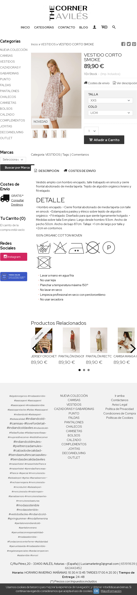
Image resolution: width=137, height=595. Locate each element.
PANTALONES (9, 91)
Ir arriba (119, 396)
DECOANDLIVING (11, 132)
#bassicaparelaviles (17, 409)
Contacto (66, 27)
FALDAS (5, 85)
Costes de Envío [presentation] (79, 171)
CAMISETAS (8, 103)
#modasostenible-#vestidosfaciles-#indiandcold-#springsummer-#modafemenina (28, 514)
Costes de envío (96, 83)
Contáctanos (119, 400)
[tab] (46, 171)
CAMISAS (6, 56)
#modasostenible (27, 505)
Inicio (25, 27)
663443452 (73, 568)
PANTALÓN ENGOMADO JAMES (80, 356)
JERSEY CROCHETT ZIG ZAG (51, 356)
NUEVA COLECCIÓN (13, 50)
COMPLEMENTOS (12, 120)
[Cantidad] (91, 131)
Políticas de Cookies (119, 418)
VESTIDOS (7, 62)
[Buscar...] (114, 27)
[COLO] (110, 113)
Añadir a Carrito (104, 140)
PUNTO (5, 79)
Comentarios (80, 155)
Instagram (12, 257)
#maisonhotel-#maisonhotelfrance (27, 463)
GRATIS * (17, 196)
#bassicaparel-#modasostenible (28, 405)
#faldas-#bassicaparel (37, 409)
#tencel (34, 555)
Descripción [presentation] (46, 171)
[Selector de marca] (13, 159)
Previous (35, 348)
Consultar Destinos (17, 202)
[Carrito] (104, 27)
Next (133, 348)
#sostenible (23, 555)
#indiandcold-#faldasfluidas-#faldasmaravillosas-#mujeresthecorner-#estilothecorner (28, 432)
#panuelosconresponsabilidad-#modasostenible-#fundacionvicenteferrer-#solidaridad (27, 537)
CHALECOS (8, 97)
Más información (111, 591)
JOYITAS (6, 126)
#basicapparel (34, 400)
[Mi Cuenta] (94, 27)
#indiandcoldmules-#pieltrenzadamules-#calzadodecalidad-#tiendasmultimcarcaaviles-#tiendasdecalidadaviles (27, 450)
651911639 (128, 564)
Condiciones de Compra (119, 413)
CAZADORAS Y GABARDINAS (10, 70)
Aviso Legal (119, 405)
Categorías (44, 27)
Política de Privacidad (119, 409)
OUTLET (6, 138)
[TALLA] (110, 100)
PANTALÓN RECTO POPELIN (105, 356)
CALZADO (7, 115)
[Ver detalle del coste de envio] (5, 199)
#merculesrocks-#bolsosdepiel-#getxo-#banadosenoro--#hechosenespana (27, 478)
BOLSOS (6, 109)
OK (96, 591)
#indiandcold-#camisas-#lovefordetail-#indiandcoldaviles (26, 423)
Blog (83, 27)
